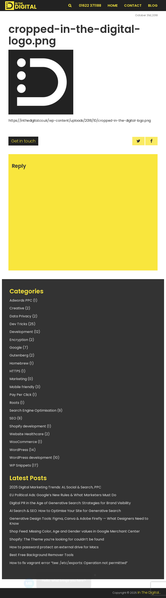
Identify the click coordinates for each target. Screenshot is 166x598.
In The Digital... (149, 592)
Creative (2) (20, 308)
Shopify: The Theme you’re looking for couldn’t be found (57, 539)
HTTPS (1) (18, 371)
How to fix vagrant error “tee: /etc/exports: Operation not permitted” (69, 562)
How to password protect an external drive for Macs (54, 547)
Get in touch (23, 141)
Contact (133, 5)
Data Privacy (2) (23, 316)
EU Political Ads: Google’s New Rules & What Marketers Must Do (63, 494)
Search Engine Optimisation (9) (36, 410)
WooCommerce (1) (26, 441)
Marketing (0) (21, 378)
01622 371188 (90, 5)
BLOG (153, 5)
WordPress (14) (23, 449)
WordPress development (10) (34, 457)
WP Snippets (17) (24, 465)
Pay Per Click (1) (23, 394)
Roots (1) (17, 402)
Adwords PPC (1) (23, 300)
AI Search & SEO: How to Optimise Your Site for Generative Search (65, 510)
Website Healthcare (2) (30, 434)
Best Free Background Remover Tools (41, 554)
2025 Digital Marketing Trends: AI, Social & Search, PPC (55, 487)
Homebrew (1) (22, 363)
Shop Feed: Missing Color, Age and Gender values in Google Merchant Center (75, 531)
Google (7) (19, 347)
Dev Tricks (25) (22, 323)
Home (113, 5)
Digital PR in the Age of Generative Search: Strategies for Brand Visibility (70, 502)
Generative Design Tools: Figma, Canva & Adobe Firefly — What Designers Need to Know (79, 521)
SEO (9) (16, 418)
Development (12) (25, 331)
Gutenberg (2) (22, 355)
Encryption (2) (22, 339)
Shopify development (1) (30, 426)
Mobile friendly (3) (25, 386)
